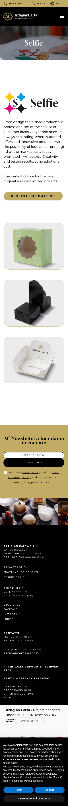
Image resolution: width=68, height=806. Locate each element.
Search (41, 3)
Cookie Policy (15, 577)
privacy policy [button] (10, 752)
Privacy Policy (31, 472)
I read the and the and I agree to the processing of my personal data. (33, 477)
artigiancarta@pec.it (21, 653)
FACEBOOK (12, 609)
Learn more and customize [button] (34, 798)
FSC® (7, 697)
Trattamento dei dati (21, 572)
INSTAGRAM (12, 614)
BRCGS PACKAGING (17, 690)
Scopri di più (29, 721)
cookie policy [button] (10, 762)
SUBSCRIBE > (34, 462)
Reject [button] (18, 789)
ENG (58, 3)
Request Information (33, 196)
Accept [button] (49, 789)
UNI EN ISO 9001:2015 (19, 693)
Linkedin (10, 619)
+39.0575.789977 (16, 3)
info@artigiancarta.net (23, 649)
